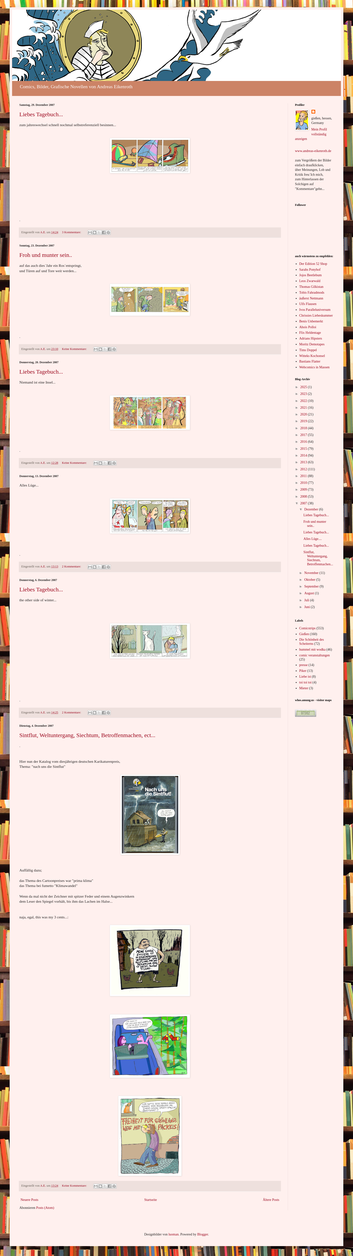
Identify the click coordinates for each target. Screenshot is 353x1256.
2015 (304, 448)
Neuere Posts (29, 1200)
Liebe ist (305, 676)
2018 (304, 428)
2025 (304, 387)
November (311, 573)
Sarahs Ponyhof (310, 269)
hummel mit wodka (312, 649)
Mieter (303, 688)
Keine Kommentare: (75, 349)
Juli (307, 600)
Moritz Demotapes (312, 344)
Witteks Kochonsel (312, 356)
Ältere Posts (271, 1200)
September (311, 586)
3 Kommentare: (72, 232)
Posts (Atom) (45, 1208)
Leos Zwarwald (309, 281)
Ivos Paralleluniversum (315, 310)
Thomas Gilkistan (311, 287)
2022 (304, 401)
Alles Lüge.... (312, 539)
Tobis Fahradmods (311, 292)
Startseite (150, 1200)
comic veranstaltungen (314, 655)
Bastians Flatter (310, 361)
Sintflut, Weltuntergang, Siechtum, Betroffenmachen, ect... (87, 735)
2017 (304, 435)
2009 (304, 489)
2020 (304, 414)
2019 (304, 421)
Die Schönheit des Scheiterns (311, 642)
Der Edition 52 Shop (313, 264)
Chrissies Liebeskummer (316, 315)
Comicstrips (307, 628)
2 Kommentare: (72, 566)
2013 (304, 462)
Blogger (202, 1234)
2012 (304, 469)
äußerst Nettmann (311, 298)
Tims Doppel (308, 350)
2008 (304, 496)
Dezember (311, 509)
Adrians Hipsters (310, 338)
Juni (307, 607)
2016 (304, 441)
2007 (304, 503)
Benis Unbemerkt (311, 321)
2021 (304, 407)
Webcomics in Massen (314, 367)
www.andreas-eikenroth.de (313, 151)
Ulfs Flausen (307, 304)
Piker (303, 671)
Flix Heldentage (310, 332)
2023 (304, 394)
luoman (174, 1234)
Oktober (310, 579)
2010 (304, 483)
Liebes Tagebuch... (41, 114)
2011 (304, 476)
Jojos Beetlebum (310, 275)
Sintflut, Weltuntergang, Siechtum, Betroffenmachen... (318, 558)
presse (303, 665)
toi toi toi (305, 682)
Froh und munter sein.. (45, 255)
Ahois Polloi (307, 327)
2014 (304, 455)
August (309, 593)
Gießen (304, 634)
